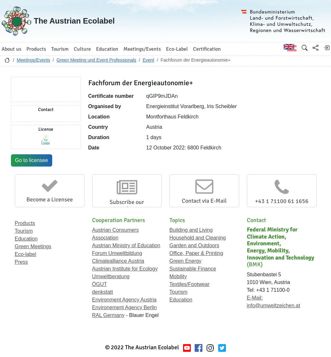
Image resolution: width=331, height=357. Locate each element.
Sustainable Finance (193, 268)
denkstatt (102, 292)
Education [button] (107, 49)
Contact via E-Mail (204, 200)
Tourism (24, 231)
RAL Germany (108, 315)
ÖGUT (99, 284)
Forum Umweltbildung (117, 253)
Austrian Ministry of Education (126, 245)
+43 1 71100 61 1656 (281, 201)
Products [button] (36, 49)
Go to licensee (31, 160)
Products (25, 223)
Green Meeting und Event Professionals (96, 60)
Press (21, 262)
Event (148, 60)
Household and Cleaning (198, 237)
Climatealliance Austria (118, 261)
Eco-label (25, 254)
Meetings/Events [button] (142, 49)
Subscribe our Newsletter (127, 206)
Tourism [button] (60, 49)
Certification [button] (207, 49)
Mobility (178, 276)
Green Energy (186, 261)
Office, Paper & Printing (196, 253)
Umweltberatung (111, 276)
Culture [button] (82, 49)
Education (26, 238)
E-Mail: (255, 298)
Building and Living (191, 230)
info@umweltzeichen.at (273, 305)
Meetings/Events (33, 60)
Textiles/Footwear (190, 284)
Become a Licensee (49, 199)
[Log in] (326, 48)
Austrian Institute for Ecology (125, 268)
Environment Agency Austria (124, 299)
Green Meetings (33, 246)
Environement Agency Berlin (124, 307)
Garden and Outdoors (194, 245)
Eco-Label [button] (177, 49)
